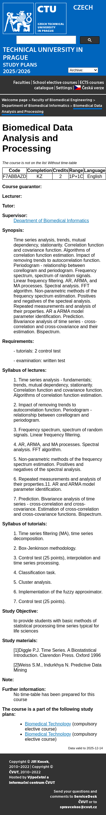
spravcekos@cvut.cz (78, 807)
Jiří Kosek (40, 761)
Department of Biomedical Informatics (35, 105)
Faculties (21, 82)
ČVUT (14, 772)
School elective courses (55, 82)
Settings (64, 87)
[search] (45, 40)
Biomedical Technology (48, 723)
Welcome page (15, 99)
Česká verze (89, 87)
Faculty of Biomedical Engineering (62, 99)
